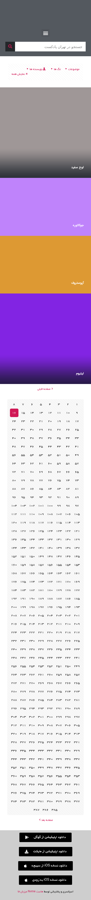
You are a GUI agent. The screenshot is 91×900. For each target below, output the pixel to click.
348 (50, 767)
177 (77, 590)
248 (14, 657)
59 (59, 463)
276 (50, 691)
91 (59, 497)
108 (50, 514)
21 (41, 421)
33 (77, 438)
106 (68, 514)
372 (50, 793)
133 (41, 539)
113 (77, 522)
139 (59, 548)
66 (68, 472)
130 (68, 539)
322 (68, 742)
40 (14, 438)
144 (14, 548)
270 (32, 683)
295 (23, 708)
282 (68, 700)
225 (77, 640)
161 (77, 573)
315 (59, 733)
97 (77, 505)
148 (50, 556)
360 (14, 776)
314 (68, 733)
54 (32, 455)
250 (68, 666)
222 (32, 632)
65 (77, 472)
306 (68, 725)
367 (23, 784)
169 (77, 581)
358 (32, 776)
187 (59, 598)
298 (68, 717)
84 (50, 488)
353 (77, 776)
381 (41, 801)
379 (59, 801)
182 (32, 590)
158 (32, 564)
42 (68, 446)
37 (41, 438)
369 (77, 793)
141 (41, 548)
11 (59, 412)
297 (77, 717)
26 (68, 429)
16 (14, 412)
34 (68, 438)
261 (41, 674)
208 (14, 615)
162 (68, 573)
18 (68, 421)
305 (77, 725)
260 (50, 674)
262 (32, 674)
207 (23, 615)
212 (50, 624)
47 (23, 446)
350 (32, 767)
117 (41, 522)
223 (23, 632)
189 (41, 598)
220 (50, 632)
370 (68, 793)
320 (14, 733)
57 (77, 463)
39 (23, 438)
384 (14, 801)
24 (14, 421)
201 (77, 615)
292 (50, 708)
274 (68, 691)
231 (23, 640)
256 (14, 666)
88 (14, 488)
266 (68, 683)
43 (59, 446)
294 (32, 708)
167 (23, 573)
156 (50, 564)
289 (77, 708)
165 (41, 573)
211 (59, 624)
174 (32, 581)
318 (32, 733)
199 (23, 607)
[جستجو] (10, 46)
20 (50, 421)
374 (32, 793)
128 (14, 531)
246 (32, 657)
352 (14, 767)
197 (41, 607)
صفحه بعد (45, 820)
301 (41, 717)
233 (77, 649)
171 (59, 581)
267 (59, 683)
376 (14, 793)
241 (77, 657)
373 (41, 793)
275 (59, 691)
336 (14, 750)
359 (23, 776)
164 (50, 573)
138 (68, 548)
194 (68, 607)
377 (77, 801)
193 (77, 607)
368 (14, 784)
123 (59, 531)
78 (32, 480)
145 (77, 556)
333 (41, 750)
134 (32, 539)
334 (32, 750)
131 (59, 539)
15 (23, 412)
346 (68, 767)
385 (55, 809)
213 (41, 624)
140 (50, 548)
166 (32, 573)
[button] (45, 33)
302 (32, 717)
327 (23, 742)
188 (50, 598)
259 (59, 674)
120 (14, 522)
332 (50, 750)
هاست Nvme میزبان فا (30, 891)
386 (46, 809)
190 (32, 598)
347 (59, 767)
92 (50, 497)
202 (68, 615)
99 (59, 505)
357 (41, 776)
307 (59, 725)
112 (14, 514)
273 (77, 691)
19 (59, 421)
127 (23, 531)
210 (68, 624)
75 (59, 480)
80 (14, 480)
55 (23, 455)
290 (68, 708)
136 (14, 539)
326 (32, 742)
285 (41, 700)
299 (59, 717)
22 (32, 421)
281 (77, 700)
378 (68, 801)
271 (23, 683)
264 (14, 674)
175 (23, 581)
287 (23, 700)
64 (14, 463)
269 (41, 683)
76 (50, 480)
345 (77, 767)
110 (32, 514)
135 (23, 539)
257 (77, 674)
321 (77, 742)
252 (50, 666)
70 (32, 472)
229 (41, 640)
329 (77, 750)
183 (23, 590)
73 (77, 480)
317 (41, 733)
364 (50, 784)
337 (77, 759)
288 (14, 700)
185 (77, 598)
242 (68, 657)
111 (23, 514)
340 (50, 759)
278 (32, 691)
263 (23, 674)
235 (59, 649)
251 (59, 666)
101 (41, 505)
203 (59, 615)
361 (77, 784)
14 (32, 412)
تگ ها (55, 69)
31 (23, 429)
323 (59, 742)
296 (14, 708)
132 (50, 539)
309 (41, 725)
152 (14, 556)
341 (41, 759)
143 (23, 548)
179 (59, 590)
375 (23, 793)
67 (59, 472)
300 (50, 717)
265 (77, 683)
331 (59, 750)
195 (59, 607)
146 (68, 556)
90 (68, 497)
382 (32, 801)
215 (23, 624)
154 (68, 564)
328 (14, 742)
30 (32, 429)
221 (41, 632)
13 (41, 412)
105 (77, 514)
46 (32, 446)
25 (77, 429)
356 (50, 776)
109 (41, 514)
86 (32, 488)
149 (41, 556)
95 (23, 497)
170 (68, 581)
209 (77, 624)
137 (77, 548)
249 (77, 666)
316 (50, 733)
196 (50, 607)
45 (41, 446)
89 (77, 497)
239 (23, 649)
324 (50, 742)
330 (68, 750)
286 (32, 700)
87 (23, 488)
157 (41, 564)
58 (68, 463)
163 (59, 573)
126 (32, 531)
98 (68, 505)
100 (50, 505)
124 (50, 531)
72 (14, 472)
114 (68, 522)
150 (32, 556)
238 (32, 649)
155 (59, 564)
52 (50, 455)
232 (14, 640)
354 (68, 776)
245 (41, 657)
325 (41, 742)
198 (32, 607)
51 (59, 455)
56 (14, 455)
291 (59, 708)
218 (68, 632)
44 (50, 446)
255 (23, 666)
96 (14, 497)
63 (23, 463)
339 (59, 759)
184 (14, 590)
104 (14, 505)
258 (68, 674)
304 (14, 717)
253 (41, 666)
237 (41, 649)
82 (68, 488)
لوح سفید (77, 167)
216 (14, 624)
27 (59, 429)
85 (41, 488)
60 (50, 463)
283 (59, 700)
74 (68, 480)
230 (32, 640)
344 (14, 759)
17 (77, 421)
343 (23, 759)
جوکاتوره (78, 225)
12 (50, 412)
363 (59, 784)
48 (14, 446)
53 (41, 455)
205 (41, 615)
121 (77, 531)
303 (23, 717)
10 (68, 412)
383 (23, 801)
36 (50, 438)
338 (68, 759)
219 (59, 632)
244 (50, 657)
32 (14, 429)
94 (32, 497)
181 (41, 590)
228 (50, 640)
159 (23, 564)
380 (50, 801)
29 (41, 429)
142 (32, 548)
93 (41, 497)
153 (77, 564)
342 (32, 759)
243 (59, 657)
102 (32, 505)
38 (32, 438)
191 (23, 598)
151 (23, 556)
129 (77, 539)
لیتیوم (80, 373)
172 (50, 581)
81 (77, 488)
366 (32, 784)
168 (14, 573)
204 (50, 615)
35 (59, 438)
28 (50, 429)
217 (77, 632)
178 (68, 590)
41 (77, 446)
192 (14, 598)
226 (68, 640)
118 (32, 522)
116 (50, 522)
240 (14, 649)
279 (23, 691)
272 (14, 683)
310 (32, 725)
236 (50, 649)
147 (59, 556)
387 (37, 809)
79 (23, 480)
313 (77, 733)
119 (23, 522)
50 (68, 455)
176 (14, 581)
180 (50, 590)
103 (23, 505)
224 (14, 632)
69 (41, 472)
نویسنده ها (36, 69)
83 (59, 488)
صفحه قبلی (45, 389)
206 (32, 615)
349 (41, 767)
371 (59, 793)
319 (23, 733)
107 (59, 514)
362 (68, 784)
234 (68, 649)
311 (23, 725)
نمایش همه (20, 74)
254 (32, 666)
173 (41, 581)
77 (41, 480)
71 (23, 472)
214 (32, 624)
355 (59, 776)
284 (50, 700)
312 (14, 725)
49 (77, 455)
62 (32, 463)
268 (50, 683)
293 (41, 708)
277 (41, 691)
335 (23, 750)
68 (50, 472)
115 (59, 522)
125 (41, 531)
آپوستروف (77, 283)
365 (41, 784)
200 (14, 607)
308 (50, 725)
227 (59, 640)
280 (14, 691)
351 (23, 767)
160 (14, 564)
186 (68, 598)
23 (23, 421)
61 (41, 463)
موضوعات (71, 69)
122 (68, 531)
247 (23, 657)
